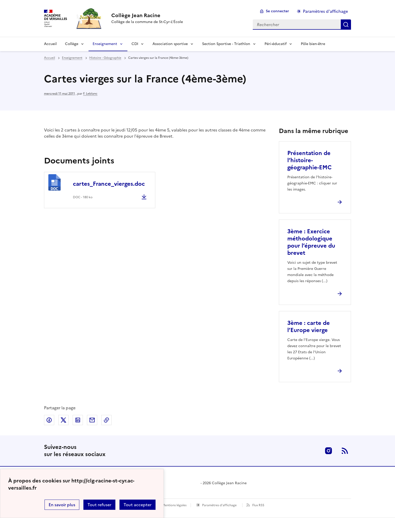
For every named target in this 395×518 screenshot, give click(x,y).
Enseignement (105, 44)
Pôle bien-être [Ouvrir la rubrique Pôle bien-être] (313, 44)
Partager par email (92, 420)
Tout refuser (99, 505)
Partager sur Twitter (63, 420)
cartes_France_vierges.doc (109, 184)
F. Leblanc (90, 93)
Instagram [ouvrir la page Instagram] (328, 451)
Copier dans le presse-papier (106, 420)
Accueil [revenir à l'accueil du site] (49, 58)
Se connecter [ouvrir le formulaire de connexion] (277, 11)
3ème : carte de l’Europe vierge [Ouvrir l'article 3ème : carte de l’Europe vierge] (308, 326)
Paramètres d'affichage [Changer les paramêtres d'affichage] (325, 11)
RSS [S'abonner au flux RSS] (345, 451)
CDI (134, 44)
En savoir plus (62, 505)
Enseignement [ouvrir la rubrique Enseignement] (72, 58)
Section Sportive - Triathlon (226, 44)
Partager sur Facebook (49, 420)
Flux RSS (258, 505)
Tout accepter (137, 505)
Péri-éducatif (276, 44)
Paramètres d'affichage (219, 505)
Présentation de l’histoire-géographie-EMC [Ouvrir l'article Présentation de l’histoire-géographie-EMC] (309, 160)
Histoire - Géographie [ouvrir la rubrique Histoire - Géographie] (105, 58)
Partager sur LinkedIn (78, 420)
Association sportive (170, 44)
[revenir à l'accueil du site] (147, 15)
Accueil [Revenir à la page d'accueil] (50, 44)
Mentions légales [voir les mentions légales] (174, 505)
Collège (71, 44)
